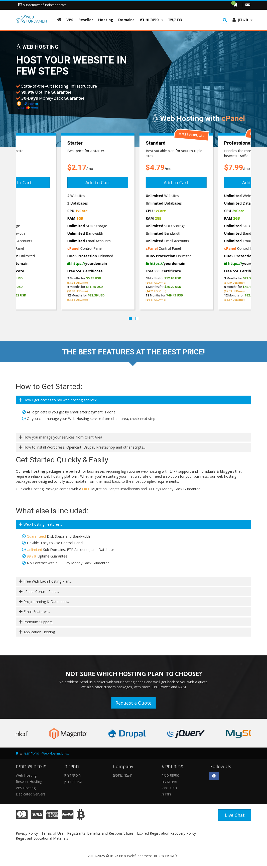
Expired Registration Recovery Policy (166, 833)
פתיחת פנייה (170, 775)
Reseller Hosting (29, 781)
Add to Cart (55, 182)
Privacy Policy (27, 833)
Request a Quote (133, 703)
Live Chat (235, 815)
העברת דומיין (73, 781)
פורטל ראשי (31, 753)
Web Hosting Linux (55, 753)
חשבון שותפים (122, 775)
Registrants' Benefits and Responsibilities (100, 833)
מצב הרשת (169, 781)
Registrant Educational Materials (42, 838)
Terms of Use (52, 833)
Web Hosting (26, 775)
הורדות (166, 794)
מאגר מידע (169, 787)
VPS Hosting (26, 787)
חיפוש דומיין (72, 775)
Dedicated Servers (30, 794)
